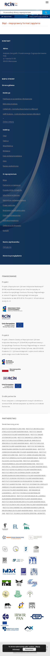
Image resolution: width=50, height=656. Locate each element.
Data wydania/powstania (12, 156)
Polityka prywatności (11, 220)
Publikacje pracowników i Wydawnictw (17, 99)
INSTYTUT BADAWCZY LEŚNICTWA (30, 437)
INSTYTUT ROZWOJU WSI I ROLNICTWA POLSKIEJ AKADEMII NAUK (24, 505)
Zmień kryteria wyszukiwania (38, 16)
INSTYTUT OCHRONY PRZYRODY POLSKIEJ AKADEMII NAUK (23, 478)
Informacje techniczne (11, 195)
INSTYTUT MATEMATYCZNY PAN (13, 429)
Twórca (6, 141)
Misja (5, 180)
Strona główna (8, 85)
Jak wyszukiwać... (7, 16)
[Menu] (47, 2)
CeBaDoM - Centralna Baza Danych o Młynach (20, 109)
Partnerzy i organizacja (11, 185)
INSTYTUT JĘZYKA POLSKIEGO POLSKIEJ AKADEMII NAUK (22, 470)
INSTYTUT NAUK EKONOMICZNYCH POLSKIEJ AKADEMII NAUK (23, 502)
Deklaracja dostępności (12, 225)
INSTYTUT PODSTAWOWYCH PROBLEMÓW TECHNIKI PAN (22, 481)
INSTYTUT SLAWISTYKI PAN (11, 484)
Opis (4, 161)
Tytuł (5, 136)
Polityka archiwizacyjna (11, 215)
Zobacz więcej (8, 122)
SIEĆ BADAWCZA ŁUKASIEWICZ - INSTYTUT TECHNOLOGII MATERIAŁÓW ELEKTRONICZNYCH (21, 493)
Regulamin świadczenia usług (14, 210)
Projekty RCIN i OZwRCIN (12, 190)
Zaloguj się (7, 247)
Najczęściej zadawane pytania (14, 200)
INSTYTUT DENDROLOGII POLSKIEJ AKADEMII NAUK (20, 458)
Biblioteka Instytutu (10, 104)
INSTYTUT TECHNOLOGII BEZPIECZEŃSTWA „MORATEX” (25, 513)
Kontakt (6, 230)
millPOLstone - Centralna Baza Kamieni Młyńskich (21, 114)
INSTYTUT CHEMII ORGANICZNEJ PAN (32, 455)
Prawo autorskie (9, 205)
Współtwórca (8, 146)
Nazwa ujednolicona (10, 166)
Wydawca (6, 151)
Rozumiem (29, 649)
